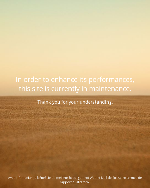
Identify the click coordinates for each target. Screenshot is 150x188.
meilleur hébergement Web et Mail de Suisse (89, 177)
